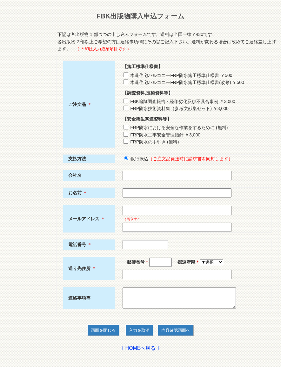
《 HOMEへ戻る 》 (140, 352)
